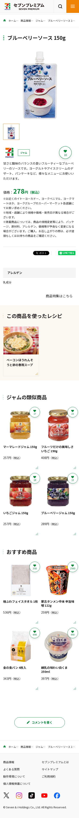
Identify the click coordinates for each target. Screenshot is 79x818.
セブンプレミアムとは (55, 762)
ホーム (9, 20)
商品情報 (26, 20)
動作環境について (14, 776)
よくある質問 (11, 769)
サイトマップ (50, 769)
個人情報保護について (17, 784)
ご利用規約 (48, 776)
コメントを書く (39, 722)
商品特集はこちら (59, 295)
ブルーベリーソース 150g (62, 20)
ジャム (39, 20)
